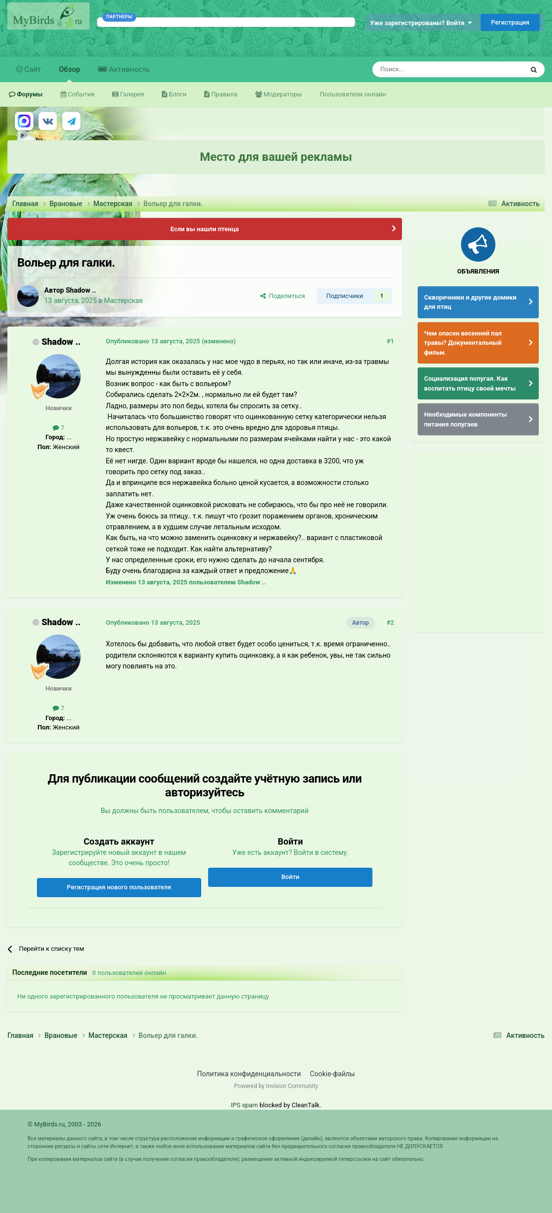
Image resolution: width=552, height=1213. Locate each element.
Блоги (176, 94)
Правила (223, 94)
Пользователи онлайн (353, 94)
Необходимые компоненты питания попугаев (465, 419)
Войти (290, 876)
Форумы (29, 94)
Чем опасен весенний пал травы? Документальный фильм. (463, 343)
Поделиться (282, 296)
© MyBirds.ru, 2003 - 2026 (64, 1124)
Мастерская (123, 300)
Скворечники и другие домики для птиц (470, 302)
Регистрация (510, 22)
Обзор (69, 73)
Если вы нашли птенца (204, 229)
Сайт (32, 69)
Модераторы (282, 94)
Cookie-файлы (332, 1074)
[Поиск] (425, 69)
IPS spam (244, 1105)
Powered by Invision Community (276, 1086)
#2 (390, 622)
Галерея (131, 94)
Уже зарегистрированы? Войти (421, 23)
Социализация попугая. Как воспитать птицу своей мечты (470, 383)
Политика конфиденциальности (249, 1074)
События (80, 94)
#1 (390, 341)
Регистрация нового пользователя (119, 887)
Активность (128, 69)
